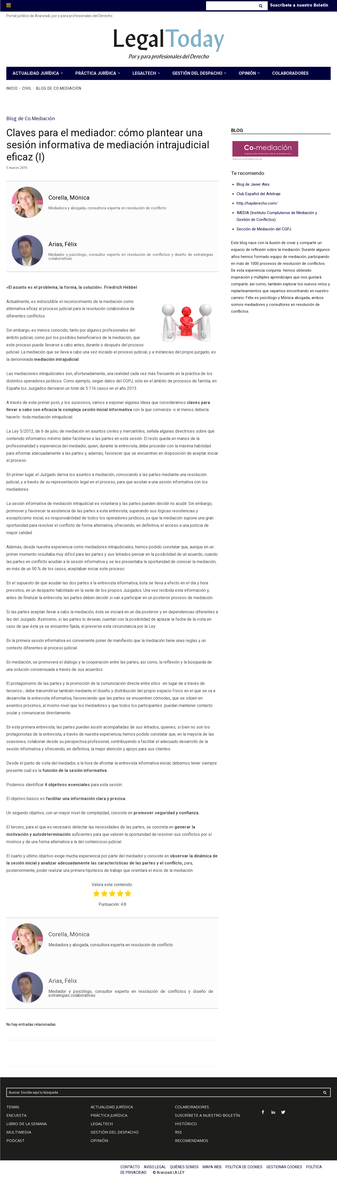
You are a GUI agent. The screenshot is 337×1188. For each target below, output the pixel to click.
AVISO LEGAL (155, 1167)
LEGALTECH (102, 1123)
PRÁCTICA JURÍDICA (109, 1115)
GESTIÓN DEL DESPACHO (115, 1132)
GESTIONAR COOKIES (284, 1167)
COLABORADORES (192, 1106)
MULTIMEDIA (18, 1132)
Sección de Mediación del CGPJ (264, 229)
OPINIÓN (99, 1140)
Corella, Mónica (69, 197)
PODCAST (15, 1140)
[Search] (261, 6)
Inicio (12, 88)
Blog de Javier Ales (253, 184)
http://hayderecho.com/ (257, 203)
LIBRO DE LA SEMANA (26, 1123)
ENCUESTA (16, 1115)
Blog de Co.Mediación (58, 88)
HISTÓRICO (186, 1123)
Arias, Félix (62, 244)
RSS (178, 1132)
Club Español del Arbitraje (259, 193)
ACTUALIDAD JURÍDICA (112, 1106)
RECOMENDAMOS (191, 1140)
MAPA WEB (212, 1167)
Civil (27, 88)
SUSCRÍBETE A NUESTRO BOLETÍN (207, 1115)
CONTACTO (130, 1167)
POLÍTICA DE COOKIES (244, 1167)
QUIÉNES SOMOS (184, 1167)
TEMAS (12, 1106)
